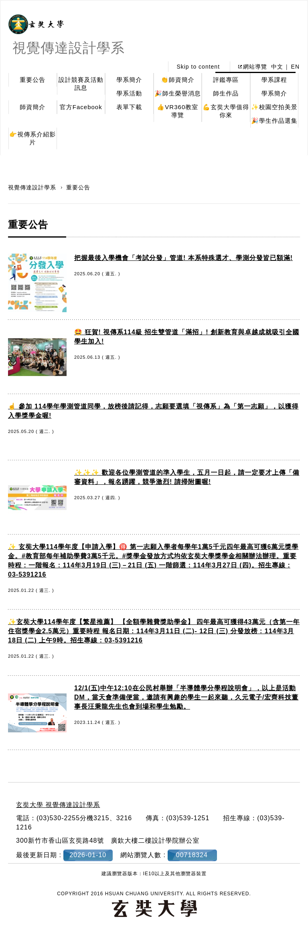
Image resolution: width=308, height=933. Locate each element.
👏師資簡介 (178, 79)
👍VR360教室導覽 (177, 111)
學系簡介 (129, 79)
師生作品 (226, 93)
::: (155, 66)
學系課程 (274, 79)
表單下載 (129, 107)
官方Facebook (81, 107)
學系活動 (129, 93)
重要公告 (32, 79)
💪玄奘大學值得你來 (226, 111)
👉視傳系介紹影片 (32, 138)
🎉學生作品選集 (274, 120)
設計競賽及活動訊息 (81, 83)
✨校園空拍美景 (274, 107)
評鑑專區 (226, 79)
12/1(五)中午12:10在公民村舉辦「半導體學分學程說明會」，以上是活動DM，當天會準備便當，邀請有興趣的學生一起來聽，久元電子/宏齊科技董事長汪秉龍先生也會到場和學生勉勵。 (186, 697)
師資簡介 (32, 107)
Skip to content (198, 66)
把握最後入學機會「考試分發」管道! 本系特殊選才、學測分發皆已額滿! (183, 257)
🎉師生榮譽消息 (177, 93)
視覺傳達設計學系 (33, 187)
